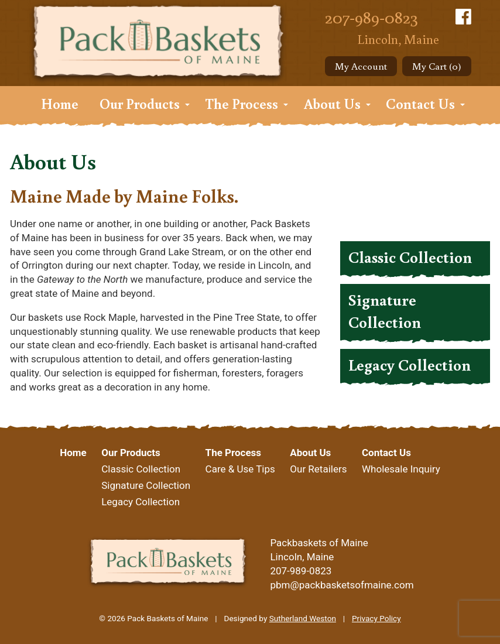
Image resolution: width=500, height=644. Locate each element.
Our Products (140, 103)
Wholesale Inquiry (401, 469)
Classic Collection (410, 256)
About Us (332, 103)
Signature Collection (384, 310)
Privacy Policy (376, 618)
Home (59, 103)
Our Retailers (318, 469)
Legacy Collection (409, 364)
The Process (241, 103)
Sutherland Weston (302, 618)
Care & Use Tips (240, 469)
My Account (361, 66)
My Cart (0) (436, 66)
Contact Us (420, 103)
